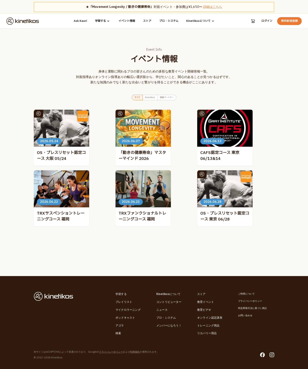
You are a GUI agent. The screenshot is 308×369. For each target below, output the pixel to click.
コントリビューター (169, 302)
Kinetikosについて (200, 21)
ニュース (162, 310)
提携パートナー (171, 98)
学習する (102, 21)
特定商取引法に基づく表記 (252, 308)
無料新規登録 (289, 21)
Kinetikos (148, 98)
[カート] (252, 21)
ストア (147, 21)
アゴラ (120, 326)
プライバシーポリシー (250, 301)
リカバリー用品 (207, 333)
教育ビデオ (204, 310)
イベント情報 (126, 21)
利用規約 (135, 352)
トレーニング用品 (208, 326)
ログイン (266, 21)
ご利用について (246, 294)
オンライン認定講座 (209, 318)
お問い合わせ (245, 315)
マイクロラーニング (128, 310)
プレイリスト (124, 302)
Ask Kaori (80, 21)
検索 (118, 333)
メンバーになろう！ (169, 326)
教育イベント (205, 302)
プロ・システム (168, 21)
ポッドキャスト (125, 318)
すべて (131, 98)
